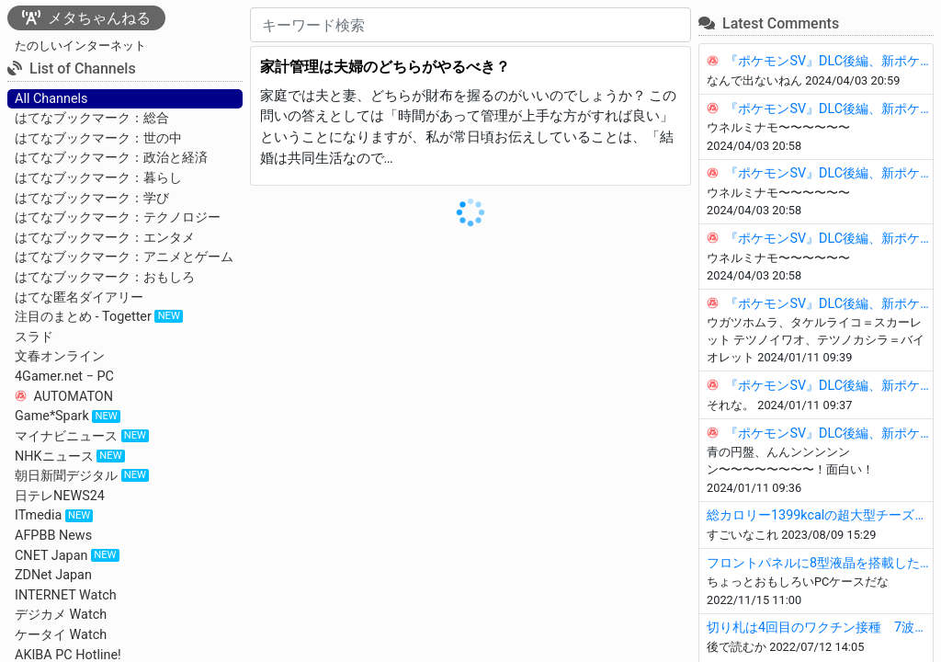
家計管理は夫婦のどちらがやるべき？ (385, 66)
